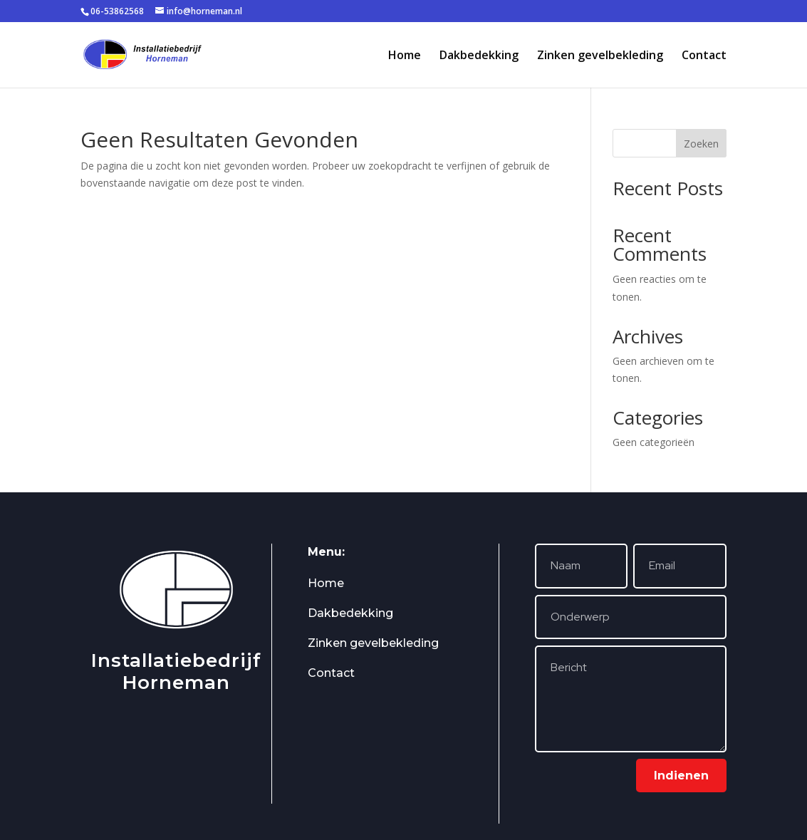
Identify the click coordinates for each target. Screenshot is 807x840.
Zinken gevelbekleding (600, 56)
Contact (704, 56)
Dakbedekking (479, 56)
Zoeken (701, 143)
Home (404, 56)
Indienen (681, 775)
